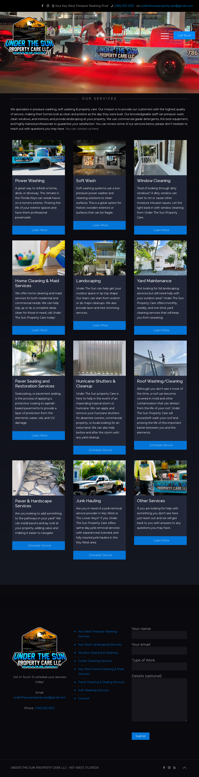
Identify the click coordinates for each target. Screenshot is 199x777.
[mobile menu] (162, 35)
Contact (83, 698)
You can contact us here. (82, 129)
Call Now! (184, 35)
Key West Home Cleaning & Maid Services (101, 671)
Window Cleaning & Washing (98, 652)
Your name (159, 633)
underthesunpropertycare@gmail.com (167, 6)
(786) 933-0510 (124, 6)
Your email (159, 648)
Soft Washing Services (93, 690)
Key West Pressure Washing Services (97, 634)
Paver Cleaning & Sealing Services (101, 682)
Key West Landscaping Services (100, 644)
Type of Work (159, 664)
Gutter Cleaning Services (95, 661)
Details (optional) (159, 697)
